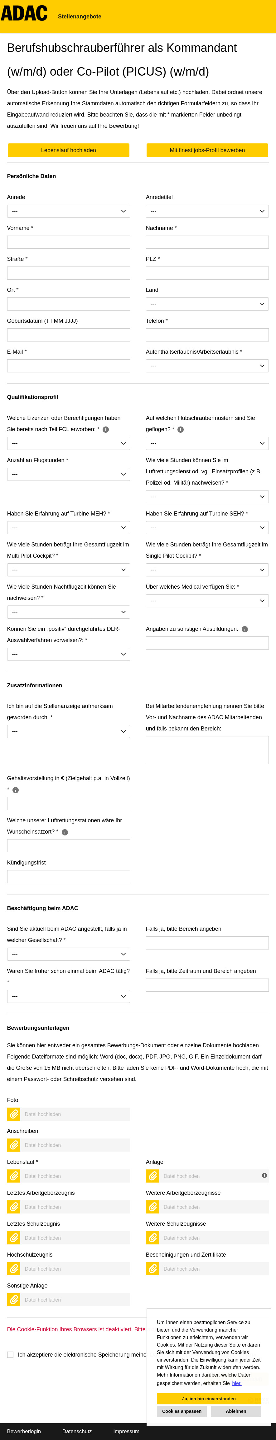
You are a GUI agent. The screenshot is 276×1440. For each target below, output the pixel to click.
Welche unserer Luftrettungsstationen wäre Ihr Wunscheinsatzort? (64, 826)
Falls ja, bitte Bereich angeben (183, 929)
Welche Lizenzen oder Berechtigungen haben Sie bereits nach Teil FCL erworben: (64, 423)
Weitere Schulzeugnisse (176, 1224)
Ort (13, 290)
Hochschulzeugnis (30, 1255)
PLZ (153, 259)
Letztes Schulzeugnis (33, 1224)
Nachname (161, 228)
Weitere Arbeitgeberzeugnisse (183, 1193)
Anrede (16, 197)
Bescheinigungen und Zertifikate (186, 1255)
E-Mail (17, 352)
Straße (17, 259)
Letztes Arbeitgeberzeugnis (41, 1193)
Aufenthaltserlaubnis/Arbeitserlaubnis (194, 352)
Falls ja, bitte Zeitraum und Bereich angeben (201, 971)
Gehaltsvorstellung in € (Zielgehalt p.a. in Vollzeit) (68, 784)
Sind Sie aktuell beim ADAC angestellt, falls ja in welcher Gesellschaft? (67, 934)
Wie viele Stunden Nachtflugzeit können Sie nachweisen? (61, 592)
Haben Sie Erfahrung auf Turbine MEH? (58, 514)
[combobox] (68, 211)
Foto (12, 1100)
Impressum (126, 1431)
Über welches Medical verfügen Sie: (192, 587)
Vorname (20, 228)
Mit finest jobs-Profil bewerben (207, 150)
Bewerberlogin (24, 1431)
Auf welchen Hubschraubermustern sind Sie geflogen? (200, 423)
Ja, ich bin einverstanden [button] (209, 1398)
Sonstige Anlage (27, 1286)
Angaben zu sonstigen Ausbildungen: (197, 629)
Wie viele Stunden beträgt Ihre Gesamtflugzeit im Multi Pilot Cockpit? (68, 550)
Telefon (157, 321)
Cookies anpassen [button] (181, 1411)
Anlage (154, 1162)
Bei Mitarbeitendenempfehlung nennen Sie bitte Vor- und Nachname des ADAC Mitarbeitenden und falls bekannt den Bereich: (205, 717)
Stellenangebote (79, 16)
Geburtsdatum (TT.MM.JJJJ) (42, 321)
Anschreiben (22, 1131)
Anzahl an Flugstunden (37, 460)
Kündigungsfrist (26, 863)
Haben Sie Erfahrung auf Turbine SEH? (197, 514)
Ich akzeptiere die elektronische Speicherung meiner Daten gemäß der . (138, 1355)
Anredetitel (159, 197)
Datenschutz (77, 1431)
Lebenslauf (22, 1162)
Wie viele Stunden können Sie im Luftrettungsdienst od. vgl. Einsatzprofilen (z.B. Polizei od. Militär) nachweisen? (204, 471)
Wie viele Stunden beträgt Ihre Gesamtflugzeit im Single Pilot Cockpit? (207, 550)
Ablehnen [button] (236, 1411)
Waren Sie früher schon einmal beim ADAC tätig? (68, 976)
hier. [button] (237, 1383)
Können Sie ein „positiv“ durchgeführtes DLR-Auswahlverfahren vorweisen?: (63, 634)
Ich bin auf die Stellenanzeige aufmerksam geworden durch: (60, 711)
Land (152, 290)
